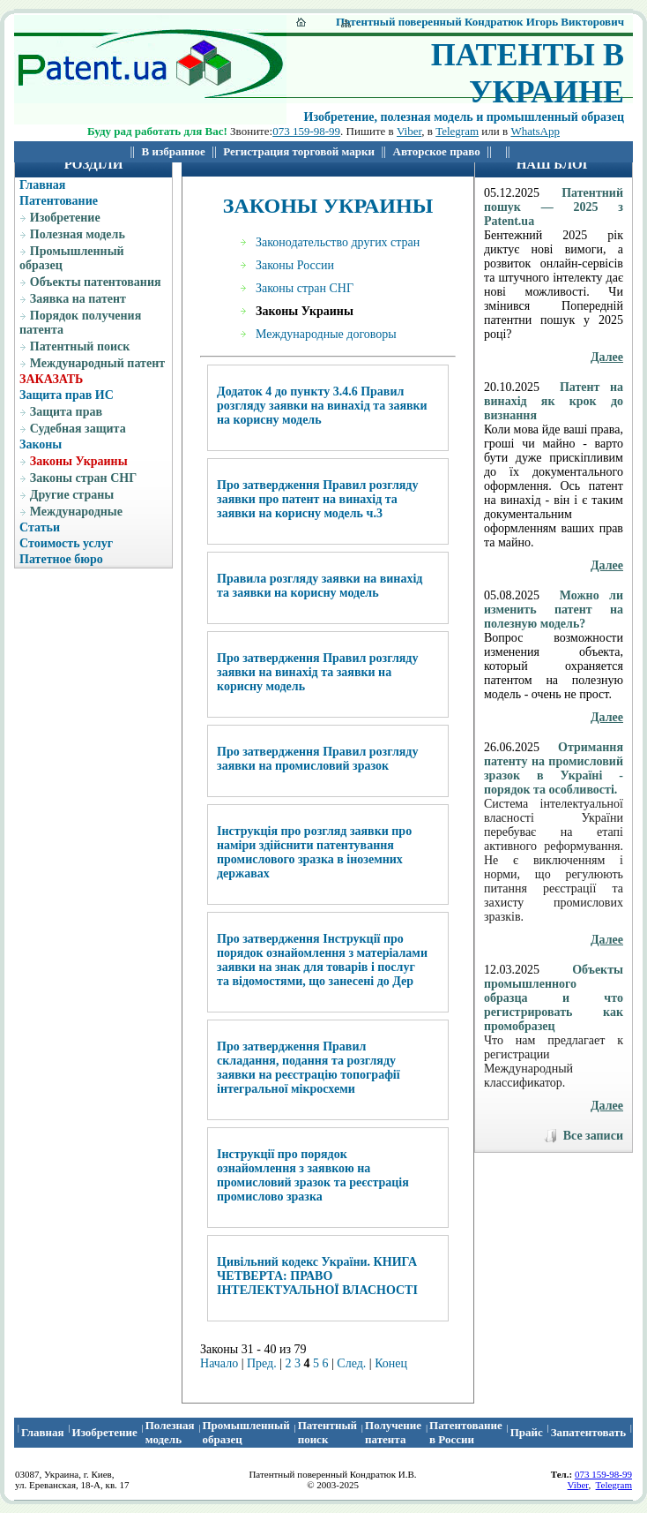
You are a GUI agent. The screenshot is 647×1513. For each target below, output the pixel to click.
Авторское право (436, 151)
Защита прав (66, 411)
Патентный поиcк (327, 1432)
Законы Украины (79, 461)
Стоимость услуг (66, 543)
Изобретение (65, 217)
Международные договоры (326, 334)
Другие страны (72, 494)
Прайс (526, 1432)
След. (351, 1363)
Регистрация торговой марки (299, 151)
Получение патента (393, 1432)
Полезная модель (77, 234)
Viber (409, 131)
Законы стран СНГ (83, 478)
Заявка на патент (78, 298)
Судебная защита (78, 428)
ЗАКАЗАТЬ (51, 379)
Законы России (295, 265)
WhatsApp (535, 131)
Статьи (39, 527)
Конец (391, 1363)
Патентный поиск (80, 346)
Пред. (262, 1363)
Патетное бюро (61, 559)
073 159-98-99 (306, 131)
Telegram (457, 131)
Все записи (593, 1135)
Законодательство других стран (338, 242)
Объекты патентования (95, 282)
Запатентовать (588, 1432)
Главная (42, 185)
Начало (219, 1363)
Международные (76, 511)
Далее (607, 357)
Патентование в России (465, 1432)
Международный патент (97, 363)
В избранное (173, 151)
